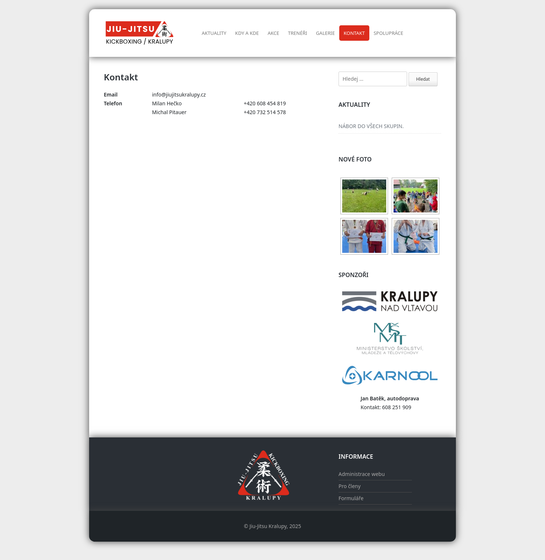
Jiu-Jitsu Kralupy (267, 526)
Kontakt (354, 33)
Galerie (325, 33)
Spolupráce (388, 33)
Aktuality (214, 33)
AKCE (273, 33)
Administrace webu (362, 473)
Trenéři (297, 33)
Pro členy (350, 486)
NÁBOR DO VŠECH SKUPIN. (371, 126)
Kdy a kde (247, 33)
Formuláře (351, 498)
